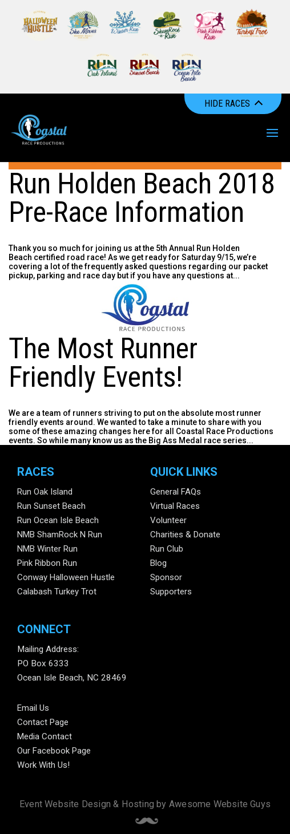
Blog (158, 563)
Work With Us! (43, 765)
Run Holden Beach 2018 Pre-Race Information (142, 198)
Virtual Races (175, 506)
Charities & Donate (185, 534)
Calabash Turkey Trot (56, 591)
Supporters (171, 591)
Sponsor (166, 577)
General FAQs (175, 492)
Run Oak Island (44, 492)
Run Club (166, 549)
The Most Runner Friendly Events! (103, 363)
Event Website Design (65, 804)
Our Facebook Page (54, 751)
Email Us (33, 708)
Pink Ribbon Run (47, 563)
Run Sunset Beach (51, 506)
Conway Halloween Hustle (66, 577)
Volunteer (168, 520)
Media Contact (44, 736)
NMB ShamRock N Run (59, 534)
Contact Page (43, 722)
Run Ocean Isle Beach (58, 520)
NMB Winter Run (47, 549)
